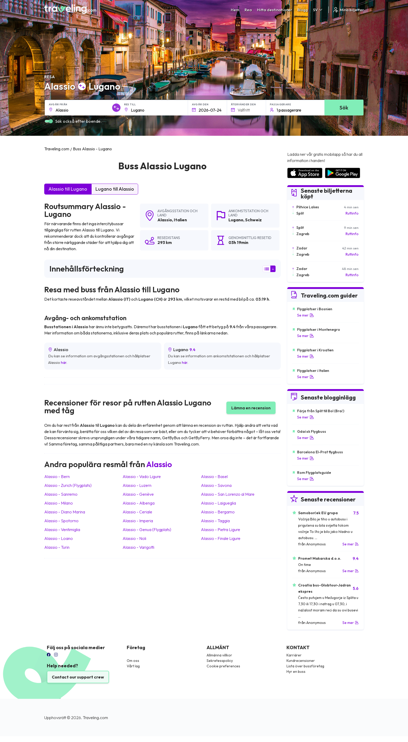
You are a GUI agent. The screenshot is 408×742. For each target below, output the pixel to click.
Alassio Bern (57, 476)
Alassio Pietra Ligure (220, 529)
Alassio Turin (56, 547)
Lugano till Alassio (114, 189)
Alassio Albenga (139, 503)
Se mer (305, 315)
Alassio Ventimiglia (62, 529)
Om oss (133, 660)
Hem (235, 9)
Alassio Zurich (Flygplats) (68, 485)
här (63, 362)
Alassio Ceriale (137, 511)
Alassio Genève (138, 494)
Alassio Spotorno (61, 520)
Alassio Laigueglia (218, 503)
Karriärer (294, 655)
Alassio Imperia (138, 520)
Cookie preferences (223, 666)
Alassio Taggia (215, 520)
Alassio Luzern (137, 485)
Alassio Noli (134, 538)
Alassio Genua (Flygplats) (147, 529)
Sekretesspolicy (220, 660)
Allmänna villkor (219, 655)
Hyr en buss (295, 671)
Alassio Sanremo (61, 494)
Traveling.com (95, 717)
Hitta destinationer (274, 9)
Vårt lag (133, 666)
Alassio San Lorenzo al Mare (227, 494)
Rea (248, 9)
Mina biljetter (348, 10)
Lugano (235, 219)
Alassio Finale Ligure (220, 538)
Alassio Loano (58, 538)
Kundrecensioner (300, 660)
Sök (344, 107)
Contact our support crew (78, 677)
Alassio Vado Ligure (142, 476)
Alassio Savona (216, 485)
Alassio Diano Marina (64, 511)
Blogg (302, 9)
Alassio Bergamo (218, 511)
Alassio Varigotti (138, 547)
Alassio (164, 219)
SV (318, 9)
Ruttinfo (352, 213)
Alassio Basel (214, 476)
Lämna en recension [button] (251, 407)
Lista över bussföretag (305, 666)
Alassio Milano (58, 503)
